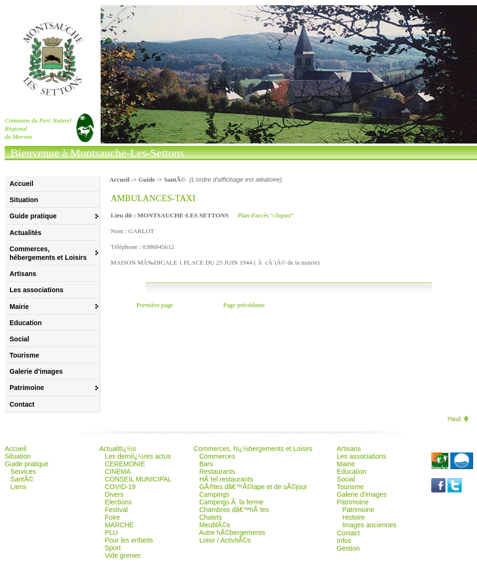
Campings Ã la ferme (231, 502)
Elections (118, 502)
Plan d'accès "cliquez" (266, 215)
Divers (114, 494)
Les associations (36, 290)
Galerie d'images (36, 371)
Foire (112, 517)
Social (19, 339)
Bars (206, 464)
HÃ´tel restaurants (226, 479)
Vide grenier (123, 555)
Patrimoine (358, 509)
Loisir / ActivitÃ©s (225, 540)
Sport (113, 548)
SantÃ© (21, 479)
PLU (111, 532)
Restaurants (217, 471)
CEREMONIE (125, 464)
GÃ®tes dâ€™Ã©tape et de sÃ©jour (253, 487)
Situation (24, 200)
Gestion (348, 548)
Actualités (25, 232)
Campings (214, 494)
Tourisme (24, 355)
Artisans (23, 273)
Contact (22, 404)
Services (23, 471)
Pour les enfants (129, 540)
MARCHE (119, 525)
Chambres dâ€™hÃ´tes (234, 509)
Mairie (346, 464)
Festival (116, 509)
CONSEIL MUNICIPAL (138, 479)
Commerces (217, 456)
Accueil (21, 183)
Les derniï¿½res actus (138, 456)
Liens (18, 487)
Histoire (353, 517)
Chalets (210, 517)
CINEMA (118, 471)
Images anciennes (369, 525)
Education (26, 323)
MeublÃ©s (214, 525)
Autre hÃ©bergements (232, 532)
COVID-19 (120, 487)
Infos (344, 540)
